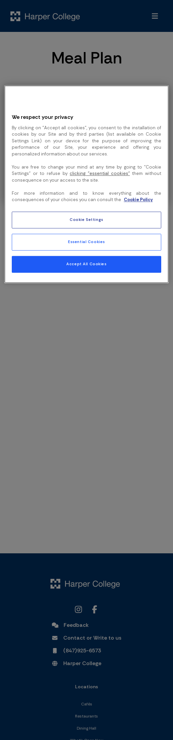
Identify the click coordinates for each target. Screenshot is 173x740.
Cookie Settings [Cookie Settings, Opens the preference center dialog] (86, 219)
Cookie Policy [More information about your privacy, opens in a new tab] (138, 200)
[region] (86, 184)
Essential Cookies (86, 241)
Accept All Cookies (86, 264)
